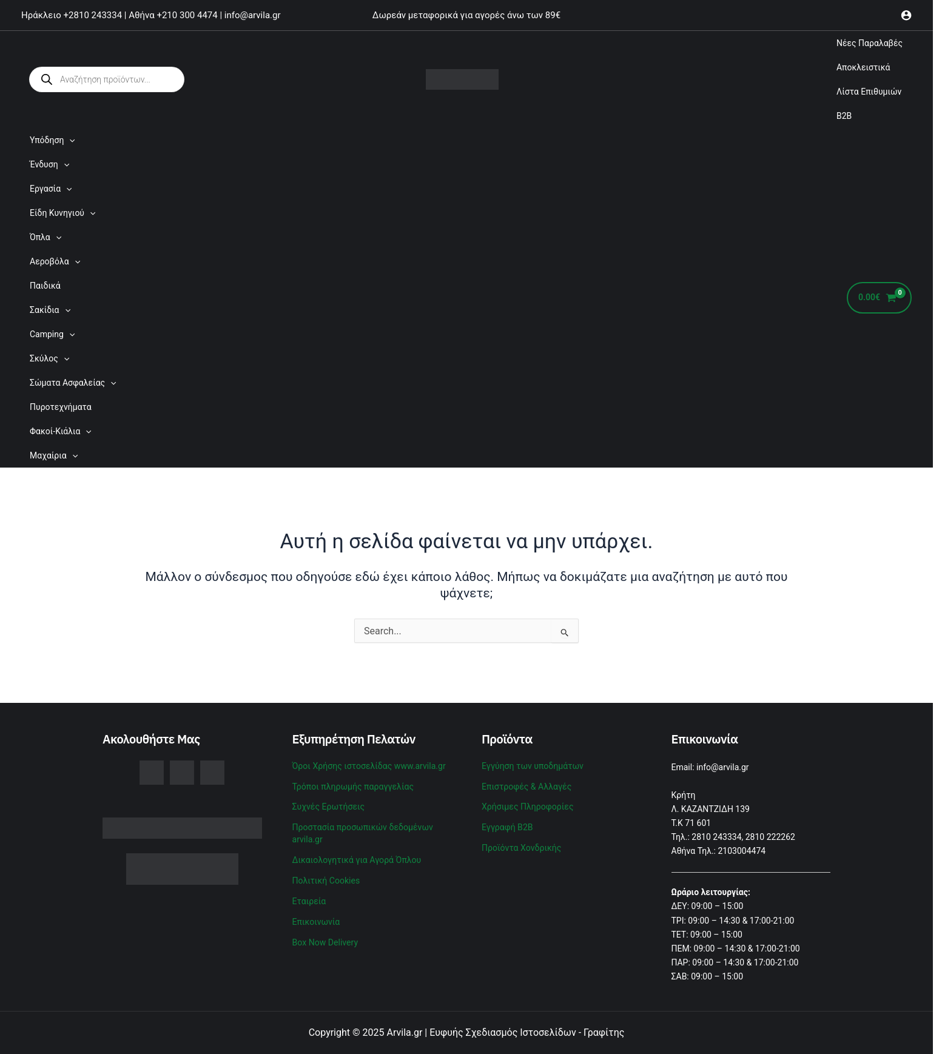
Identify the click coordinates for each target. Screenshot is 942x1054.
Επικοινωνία (316, 921)
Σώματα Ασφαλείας (73, 383)
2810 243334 (716, 837)
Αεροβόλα (55, 261)
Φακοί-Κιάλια (61, 431)
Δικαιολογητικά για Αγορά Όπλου (356, 860)
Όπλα (45, 237)
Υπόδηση (52, 140)
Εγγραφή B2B (507, 827)
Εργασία (51, 188)
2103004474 (742, 851)
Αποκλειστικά (863, 67)
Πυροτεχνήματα (61, 407)
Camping (52, 334)
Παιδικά (45, 285)
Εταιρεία (309, 900)
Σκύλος (49, 358)
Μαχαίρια (54, 455)
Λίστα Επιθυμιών (868, 91)
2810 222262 (770, 837)
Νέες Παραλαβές (869, 43)
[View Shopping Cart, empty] (879, 298)
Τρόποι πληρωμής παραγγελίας (352, 786)
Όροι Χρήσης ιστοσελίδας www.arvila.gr (368, 766)
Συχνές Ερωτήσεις (328, 806)
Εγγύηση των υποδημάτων (532, 766)
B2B (844, 116)
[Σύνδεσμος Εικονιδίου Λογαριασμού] (906, 15)
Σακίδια (50, 310)
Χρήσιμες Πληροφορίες (527, 806)
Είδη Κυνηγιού (62, 213)
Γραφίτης (604, 1032)
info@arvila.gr (722, 767)
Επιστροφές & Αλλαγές (526, 786)
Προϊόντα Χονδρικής (521, 848)
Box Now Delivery (325, 942)
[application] (69, 140)
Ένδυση (49, 164)
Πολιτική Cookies (326, 880)
